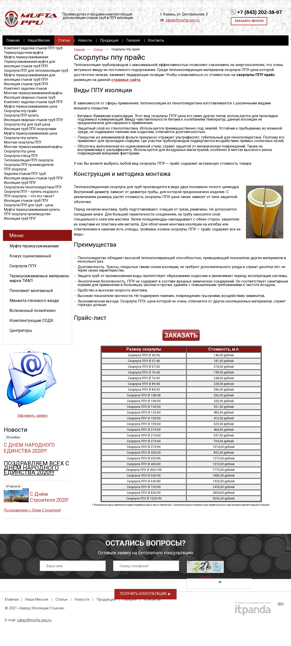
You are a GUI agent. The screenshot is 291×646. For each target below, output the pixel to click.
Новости (15, 429)
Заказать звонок (249, 21)
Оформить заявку (32, 415)
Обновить (205, 576)
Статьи (64, 40)
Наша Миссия (36, 599)
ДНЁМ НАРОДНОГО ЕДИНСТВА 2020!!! (31, 470)
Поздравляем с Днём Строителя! (32, 510)
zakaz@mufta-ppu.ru (182, 20)
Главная (79, 49)
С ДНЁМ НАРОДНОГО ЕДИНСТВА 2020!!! (29, 448)
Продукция (106, 599)
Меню (16, 235)
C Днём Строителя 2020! (49, 497)
